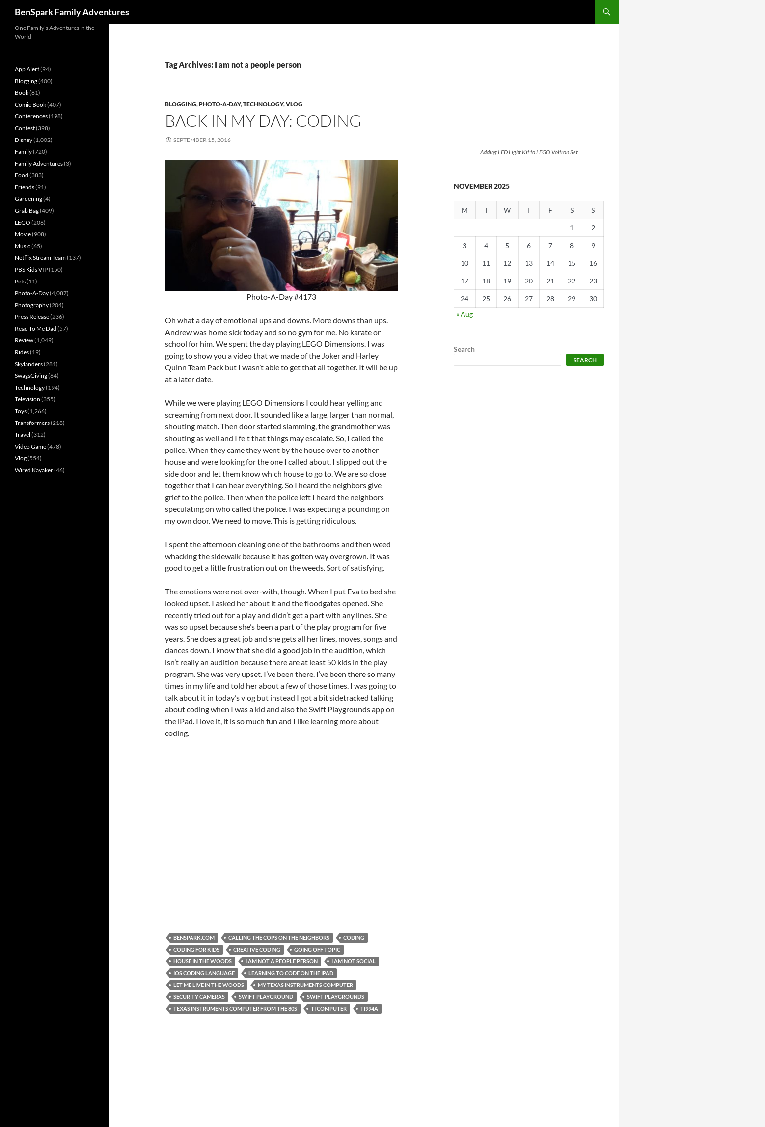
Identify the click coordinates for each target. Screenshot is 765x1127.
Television (27, 399)
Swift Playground (266, 996)
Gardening (28, 198)
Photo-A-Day (220, 104)
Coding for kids (196, 949)
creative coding (256, 949)
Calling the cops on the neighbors (278, 937)
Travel (22, 434)
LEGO (22, 222)
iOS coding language (204, 973)
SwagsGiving (31, 375)
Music (22, 246)
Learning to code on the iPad (290, 973)
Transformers (32, 422)
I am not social (353, 961)
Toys (21, 411)
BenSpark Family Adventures (72, 11)
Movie (23, 234)
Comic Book (30, 104)
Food (21, 175)
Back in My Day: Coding (263, 121)
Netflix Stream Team (40, 257)
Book (21, 92)
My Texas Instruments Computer (305, 985)
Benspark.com (194, 937)
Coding (353, 937)
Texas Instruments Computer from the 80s (235, 1008)
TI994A (369, 1008)
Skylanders (29, 363)
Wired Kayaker (34, 470)
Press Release (32, 316)
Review (24, 340)
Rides (22, 352)
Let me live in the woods (208, 985)
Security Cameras (199, 996)
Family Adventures (39, 163)
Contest (25, 128)
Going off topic (317, 949)
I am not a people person (282, 961)
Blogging (180, 104)
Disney (23, 139)
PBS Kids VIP (31, 269)
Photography (32, 305)
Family (23, 151)
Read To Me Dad (35, 328)
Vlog (294, 104)
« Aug (464, 314)
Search (464, 349)
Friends (24, 187)
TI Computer (329, 1008)
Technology (263, 104)
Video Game (30, 446)
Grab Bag (27, 210)
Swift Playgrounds (335, 996)
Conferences (31, 116)
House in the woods (202, 961)
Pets (20, 281)
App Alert (27, 69)
